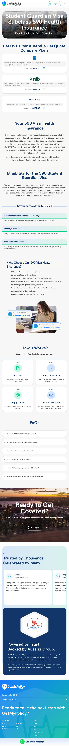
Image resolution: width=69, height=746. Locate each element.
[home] (11, 3)
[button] (54, 3)
